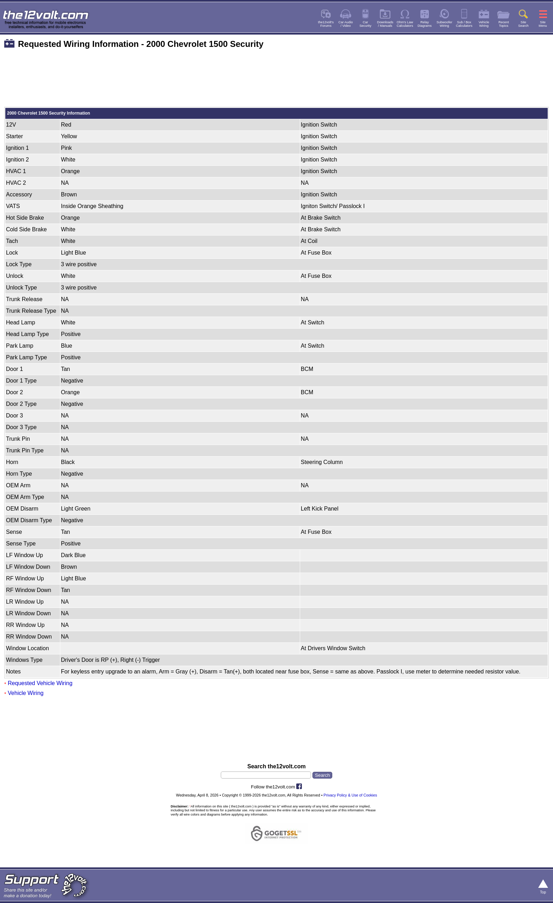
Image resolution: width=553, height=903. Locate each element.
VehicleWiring (484, 24)
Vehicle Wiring (25, 693)
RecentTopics (503, 24)
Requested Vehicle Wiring (40, 683)
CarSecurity (365, 24)
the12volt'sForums (326, 24)
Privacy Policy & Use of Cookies (350, 795)
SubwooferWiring (444, 24)
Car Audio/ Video (346, 24)
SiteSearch (523, 24)
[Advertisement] (276, 82)
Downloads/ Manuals (385, 24)
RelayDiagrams (425, 24)
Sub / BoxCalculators (464, 24)
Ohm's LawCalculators (405, 24)
